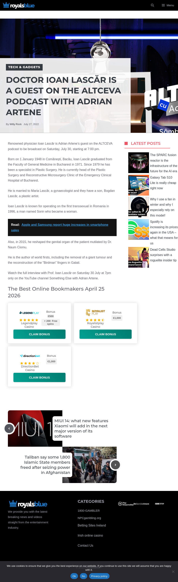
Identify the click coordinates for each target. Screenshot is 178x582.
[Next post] (115, 465)
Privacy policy (99, 576)
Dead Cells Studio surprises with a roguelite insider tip (152, 257)
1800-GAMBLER (89, 510)
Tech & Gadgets (24, 67)
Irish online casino (90, 535)
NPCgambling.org (89, 518)
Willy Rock (16, 124)
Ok (74, 576)
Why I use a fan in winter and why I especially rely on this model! (151, 207)
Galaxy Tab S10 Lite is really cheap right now (152, 185)
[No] (173, 572)
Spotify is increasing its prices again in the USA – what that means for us (153, 232)
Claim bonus (39, 334)
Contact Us (85, 545)
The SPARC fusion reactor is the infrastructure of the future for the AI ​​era (152, 162)
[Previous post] (9, 428)
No (83, 576)
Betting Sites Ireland (92, 525)
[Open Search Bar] (152, 5)
